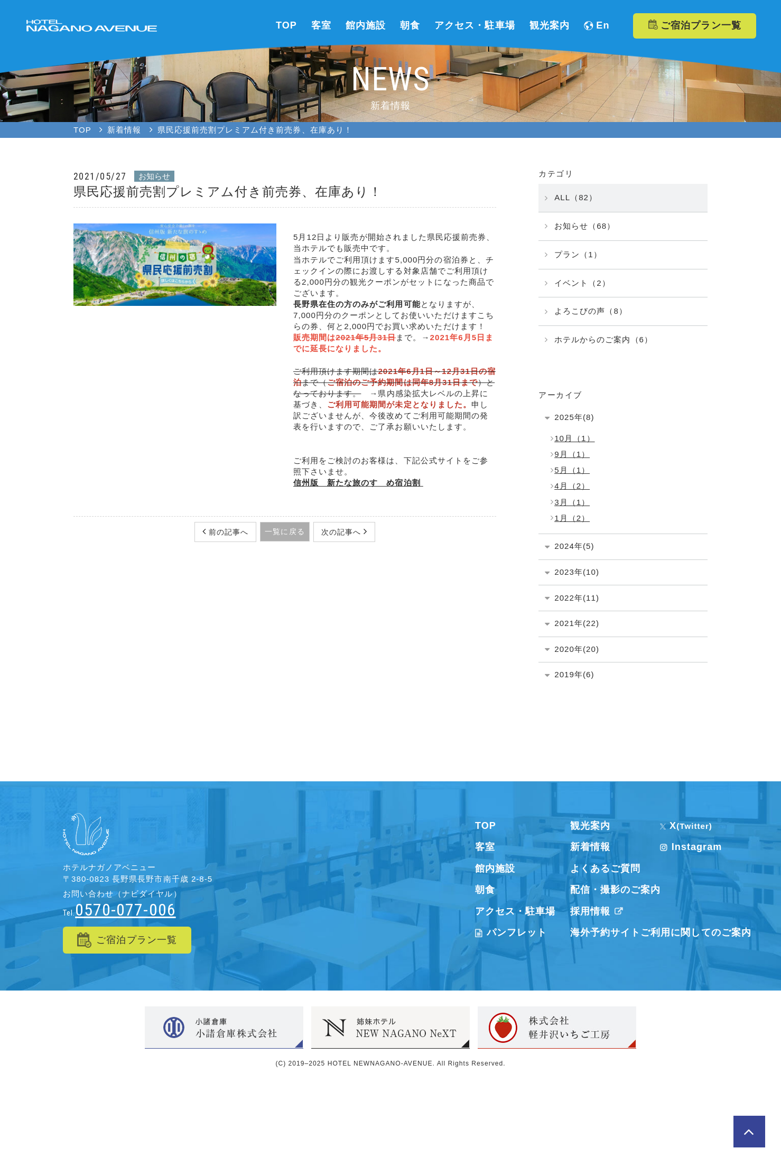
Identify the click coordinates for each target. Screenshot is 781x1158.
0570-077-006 (125, 910)
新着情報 (590, 847)
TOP (485, 825)
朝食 (485, 889)
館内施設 (495, 868)
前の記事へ (227, 532)
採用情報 (598, 911)
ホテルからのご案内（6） (603, 339)
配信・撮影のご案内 (615, 889)
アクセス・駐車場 (515, 911)
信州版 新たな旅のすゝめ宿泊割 (358, 482)
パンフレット (511, 932)
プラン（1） (578, 254)
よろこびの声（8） (590, 310)
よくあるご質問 (605, 868)
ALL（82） (575, 197)
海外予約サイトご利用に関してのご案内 (660, 932)
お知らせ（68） (584, 225)
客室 (485, 847)
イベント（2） (582, 282)
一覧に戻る (284, 531)
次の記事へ (342, 532)
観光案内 (590, 825)
